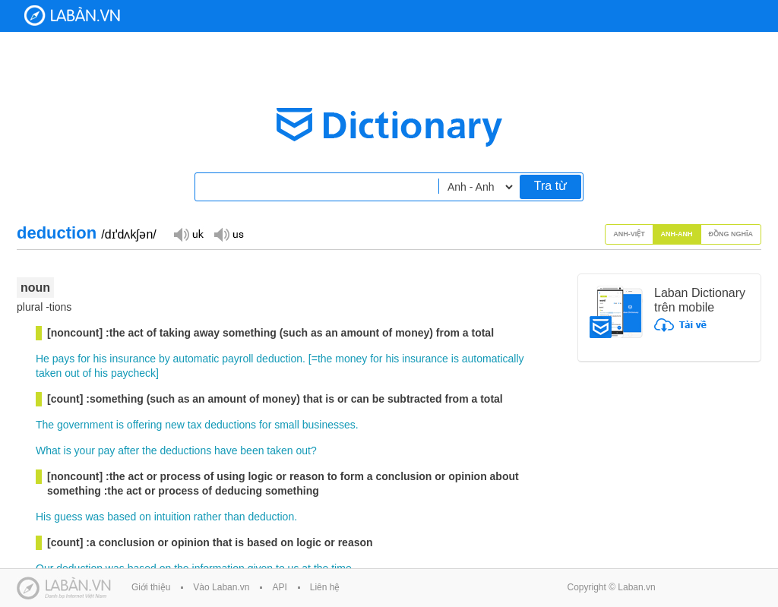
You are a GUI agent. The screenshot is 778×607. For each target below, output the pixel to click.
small (286, 425)
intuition (172, 517)
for (83, 359)
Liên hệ (325, 587)
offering (144, 425)
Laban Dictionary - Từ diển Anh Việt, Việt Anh (72, 15)
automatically (493, 359)
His (43, 517)
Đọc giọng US (228, 233)
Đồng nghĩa (731, 234)
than (234, 517)
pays (63, 359)
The (45, 425)
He (42, 359)
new (175, 425)
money (351, 359)
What (48, 450)
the (325, 359)
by (164, 359)
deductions (230, 425)
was (94, 517)
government (85, 425)
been (252, 450)
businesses (329, 425)
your (84, 450)
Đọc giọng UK (188, 233)
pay (106, 450)
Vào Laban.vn (221, 587)
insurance (132, 359)
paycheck (133, 373)
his (100, 359)
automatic (196, 359)
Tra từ (550, 185)
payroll (237, 359)
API (279, 587)
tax (195, 425)
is (455, 359)
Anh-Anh (677, 234)
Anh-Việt (629, 234)
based (121, 517)
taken (49, 373)
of (87, 373)
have (225, 450)
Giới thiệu (150, 587)
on (145, 517)
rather (208, 517)
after (128, 450)
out (72, 373)
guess (68, 517)
